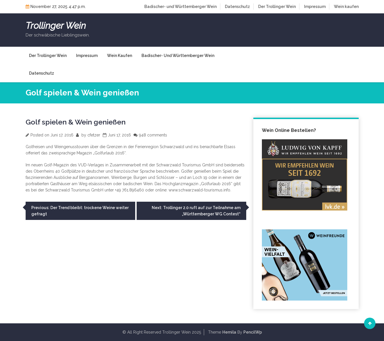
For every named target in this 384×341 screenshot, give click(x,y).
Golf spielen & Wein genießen (76, 122)
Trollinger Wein (56, 26)
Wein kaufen (346, 6)
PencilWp (252, 332)
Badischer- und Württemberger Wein (180, 6)
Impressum (315, 6)
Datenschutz (237, 6)
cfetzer (93, 135)
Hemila (229, 332)
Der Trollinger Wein (277, 6)
